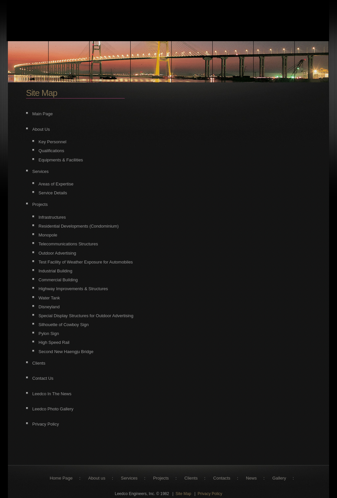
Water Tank (49, 297)
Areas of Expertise (56, 183)
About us (96, 478)
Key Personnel (52, 141)
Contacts (221, 478)
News (251, 478)
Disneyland (49, 306)
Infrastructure (51, 217)
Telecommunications (58, 243)
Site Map (183, 493)
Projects (40, 204)
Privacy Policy (45, 424)
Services (40, 171)
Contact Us (42, 378)
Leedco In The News (51, 393)
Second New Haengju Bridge (66, 351)
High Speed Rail (54, 342)
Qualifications (51, 150)
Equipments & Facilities (61, 159)
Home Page (61, 478)
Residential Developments (63, 226)
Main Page (42, 113)
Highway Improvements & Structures (73, 288)
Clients (38, 363)
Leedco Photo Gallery (52, 408)
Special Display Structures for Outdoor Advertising (86, 315)
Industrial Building (55, 270)
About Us (41, 129)
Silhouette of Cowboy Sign (64, 324)
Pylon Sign (49, 333)
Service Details (53, 192)
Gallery (279, 478)
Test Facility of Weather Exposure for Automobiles (86, 262)
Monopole (48, 235)
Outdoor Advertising (57, 253)
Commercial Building (58, 279)
